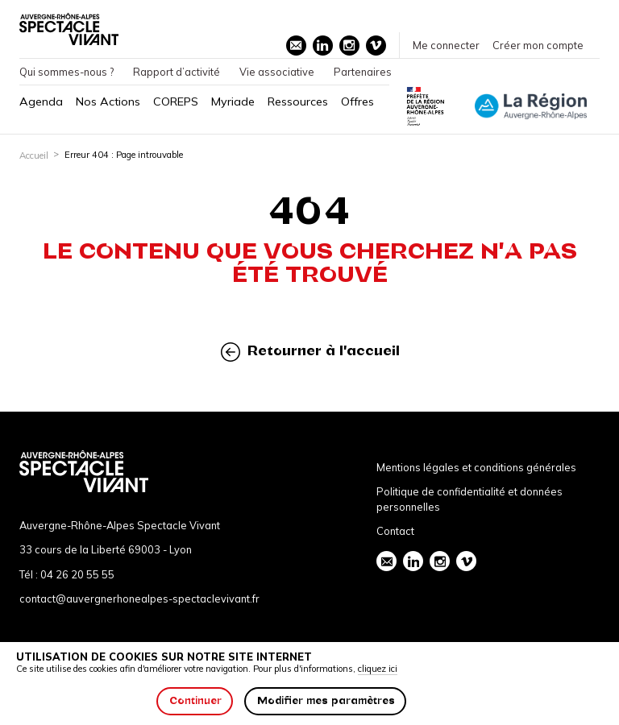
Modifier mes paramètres (326, 700)
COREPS (175, 101)
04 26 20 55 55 (77, 574)
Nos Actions (108, 101)
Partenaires (363, 71)
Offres (357, 101)
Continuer (195, 700)
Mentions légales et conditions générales (476, 467)
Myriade (233, 101)
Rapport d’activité (176, 71)
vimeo (375, 45)
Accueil (33, 155)
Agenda (41, 101)
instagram (349, 45)
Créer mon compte (538, 45)
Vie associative (276, 71)
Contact (395, 530)
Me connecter (446, 45)
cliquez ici (377, 668)
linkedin (322, 45)
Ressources (298, 101)
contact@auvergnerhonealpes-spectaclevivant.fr (139, 598)
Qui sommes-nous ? (66, 71)
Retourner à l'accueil (310, 352)
